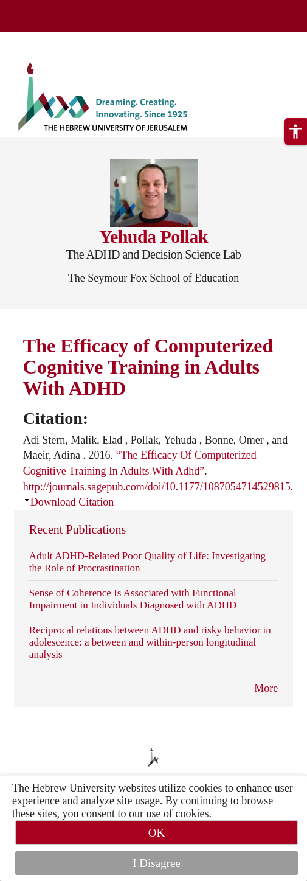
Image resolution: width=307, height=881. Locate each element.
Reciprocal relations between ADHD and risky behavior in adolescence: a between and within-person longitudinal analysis (150, 642)
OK (156, 832)
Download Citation (72, 502)
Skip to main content (45, 39)
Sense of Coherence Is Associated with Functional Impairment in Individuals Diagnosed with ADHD (132, 599)
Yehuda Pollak (153, 236)
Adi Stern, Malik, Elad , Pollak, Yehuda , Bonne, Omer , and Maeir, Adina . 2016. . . (158, 463)
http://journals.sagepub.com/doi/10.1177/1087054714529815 (157, 487)
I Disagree (157, 863)
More (266, 688)
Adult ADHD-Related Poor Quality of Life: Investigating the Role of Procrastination (147, 562)
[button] (295, 131)
